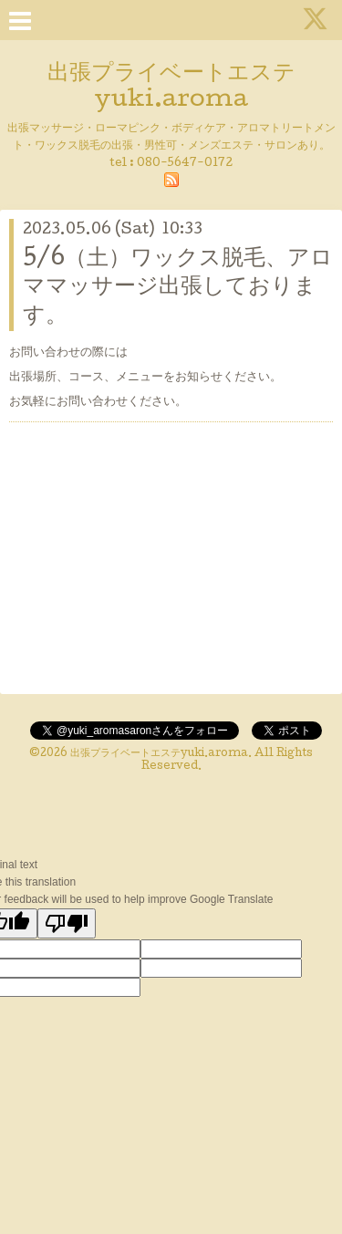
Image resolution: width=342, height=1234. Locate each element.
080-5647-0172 (185, 164)
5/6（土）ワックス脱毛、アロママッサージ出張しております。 (178, 287)
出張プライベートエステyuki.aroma (159, 754)
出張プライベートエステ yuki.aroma (171, 87)
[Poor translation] (66, 923)
